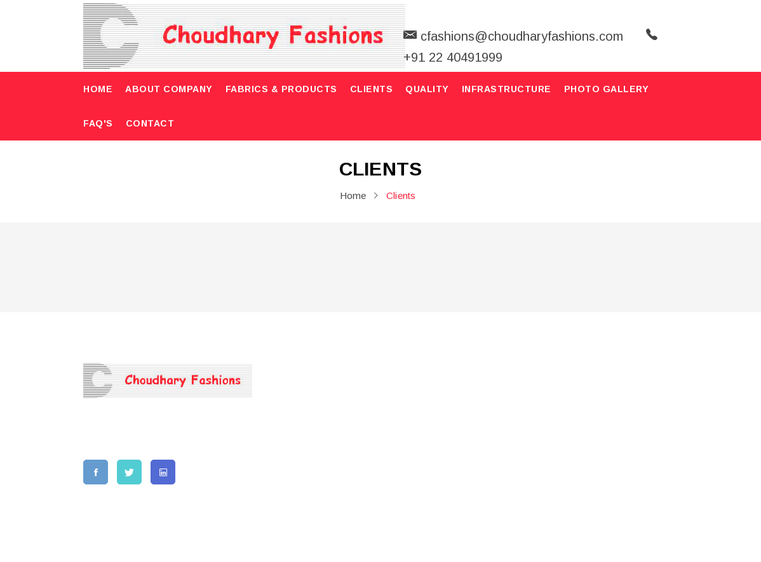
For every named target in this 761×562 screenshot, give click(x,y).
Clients (371, 89)
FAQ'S (98, 123)
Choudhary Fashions (300, 535)
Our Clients (412, 443)
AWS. (580, 535)
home (97, 89)
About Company (169, 89)
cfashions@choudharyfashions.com (582, 502)
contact (150, 123)
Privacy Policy (420, 481)
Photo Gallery (606, 89)
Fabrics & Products (281, 89)
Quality (427, 89)
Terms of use (416, 461)
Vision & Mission (322, 424)
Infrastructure (506, 89)
